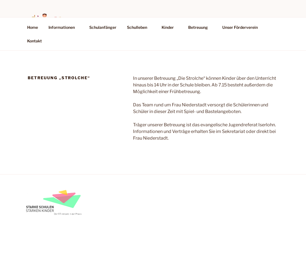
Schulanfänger (102, 27)
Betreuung (200, 27)
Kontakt (34, 41)
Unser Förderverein (240, 27)
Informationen (64, 27)
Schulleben (139, 27)
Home (32, 27)
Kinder (170, 27)
